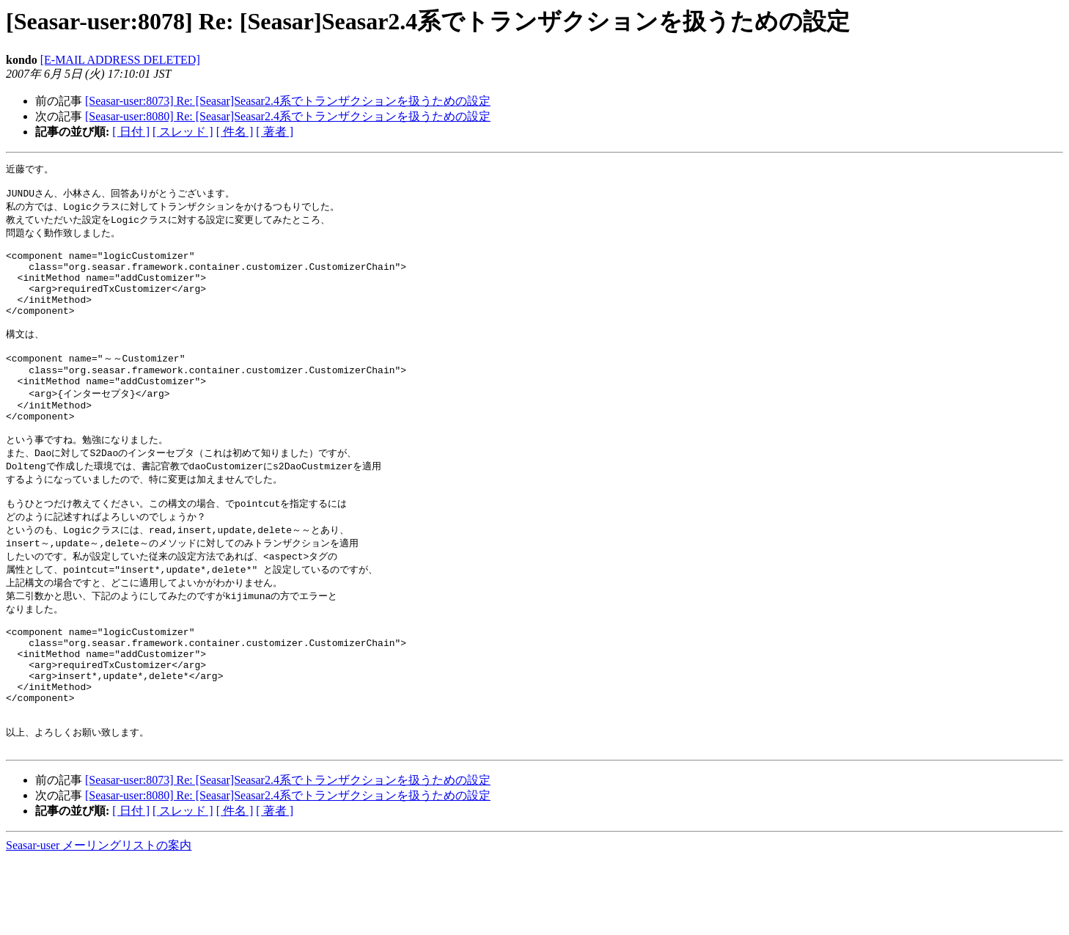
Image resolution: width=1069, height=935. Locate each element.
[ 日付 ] (131, 131)
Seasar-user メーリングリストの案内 (98, 920)
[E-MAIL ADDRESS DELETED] (120, 60)
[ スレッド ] (183, 131)
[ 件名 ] (235, 131)
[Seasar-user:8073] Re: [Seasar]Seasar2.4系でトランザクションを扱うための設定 (288, 101)
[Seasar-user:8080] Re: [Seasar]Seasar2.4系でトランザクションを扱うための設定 (288, 116)
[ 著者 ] (274, 131)
